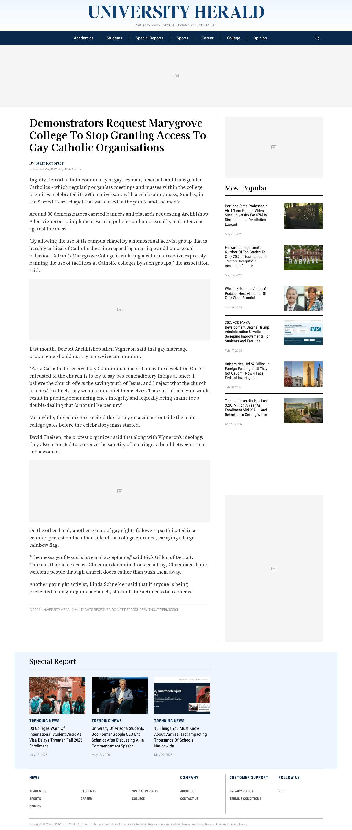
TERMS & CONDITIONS (245, 799)
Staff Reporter (49, 163)
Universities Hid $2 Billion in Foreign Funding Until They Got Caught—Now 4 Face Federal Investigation (247, 371)
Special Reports (149, 38)
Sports (182, 38)
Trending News (44, 720)
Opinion (260, 38)
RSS (282, 791)
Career (208, 38)
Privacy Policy (237, 824)
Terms (186, 824)
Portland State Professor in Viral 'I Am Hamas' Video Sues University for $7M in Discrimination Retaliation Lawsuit (246, 215)
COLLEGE (138, 799)
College (233, 38)
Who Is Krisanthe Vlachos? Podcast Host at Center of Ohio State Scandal (246, 293)
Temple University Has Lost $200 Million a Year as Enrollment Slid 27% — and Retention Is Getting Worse (246, 407)
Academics (83, 38)
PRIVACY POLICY (241, 791)
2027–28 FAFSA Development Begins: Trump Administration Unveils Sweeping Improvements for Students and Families (247, 331)
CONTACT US (189, 799)
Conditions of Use (209, 824)
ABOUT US (187, 791)
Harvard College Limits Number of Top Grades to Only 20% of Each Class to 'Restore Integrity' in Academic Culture (246, 256)
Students (114, 38)
